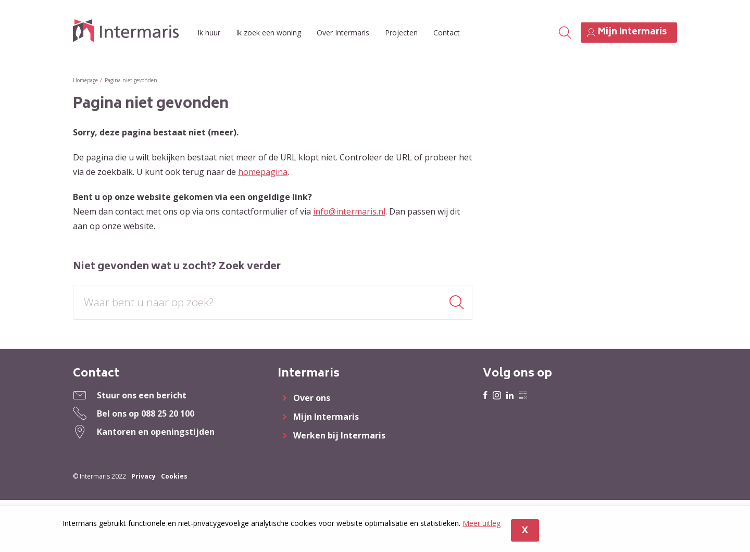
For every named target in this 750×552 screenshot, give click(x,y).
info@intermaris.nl (349, 211)
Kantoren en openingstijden (156, 431)
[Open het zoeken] (564, 32)
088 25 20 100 (167, 413)
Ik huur (208, 32)
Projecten (401, 32)
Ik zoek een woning (268, 32)
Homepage (85, 80)
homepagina (263, 172)
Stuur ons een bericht (141, 395)
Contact (446, 32)
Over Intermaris (343, 32)
